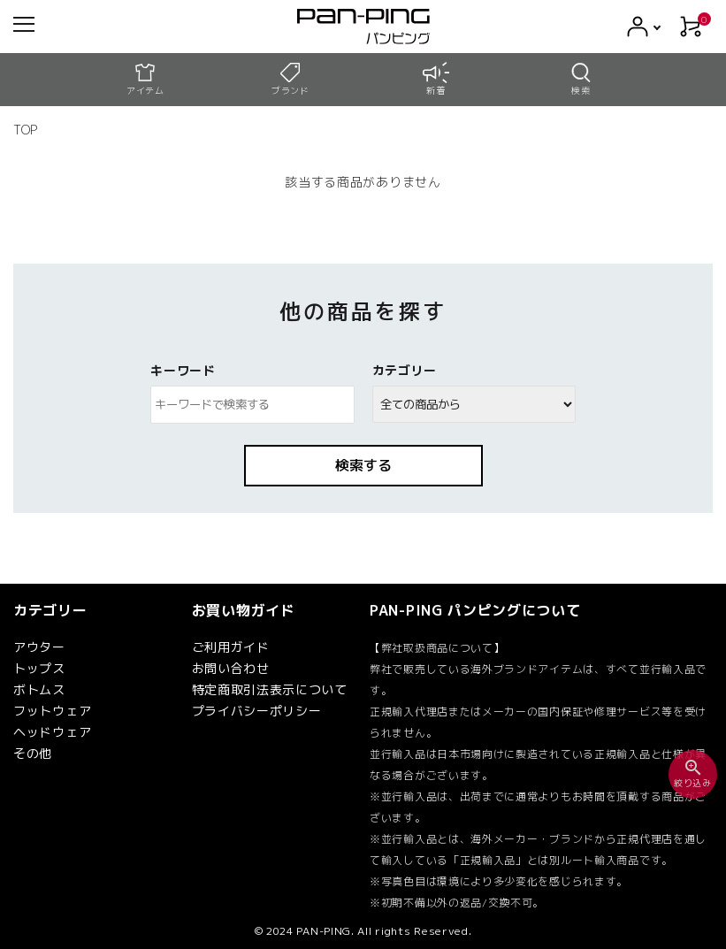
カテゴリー (405, 370)
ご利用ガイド (231, 647)
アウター (39, 647)
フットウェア (52, 710)
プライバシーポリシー (257, 710)
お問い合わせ (231, 668)
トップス (39, 668)
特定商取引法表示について (270, 689)
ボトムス (39, 689)
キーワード (183, 370)
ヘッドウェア (52, 731)
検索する (363, 465)
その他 (32, 753)
